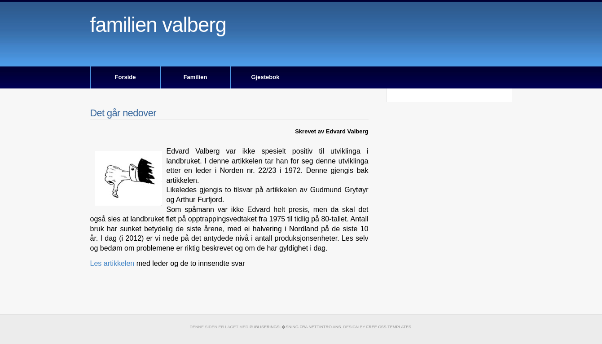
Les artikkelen (112, 263)
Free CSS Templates (388, 327)
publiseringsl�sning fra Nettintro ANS (295, 327)
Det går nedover (123, 113)
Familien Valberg (158, 24)
